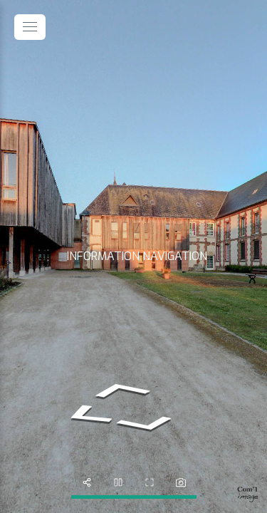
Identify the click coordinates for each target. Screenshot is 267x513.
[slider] (118, 482)
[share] (87, 482)
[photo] (181, 482)
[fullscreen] (149, 482)
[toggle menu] (30, 27)
